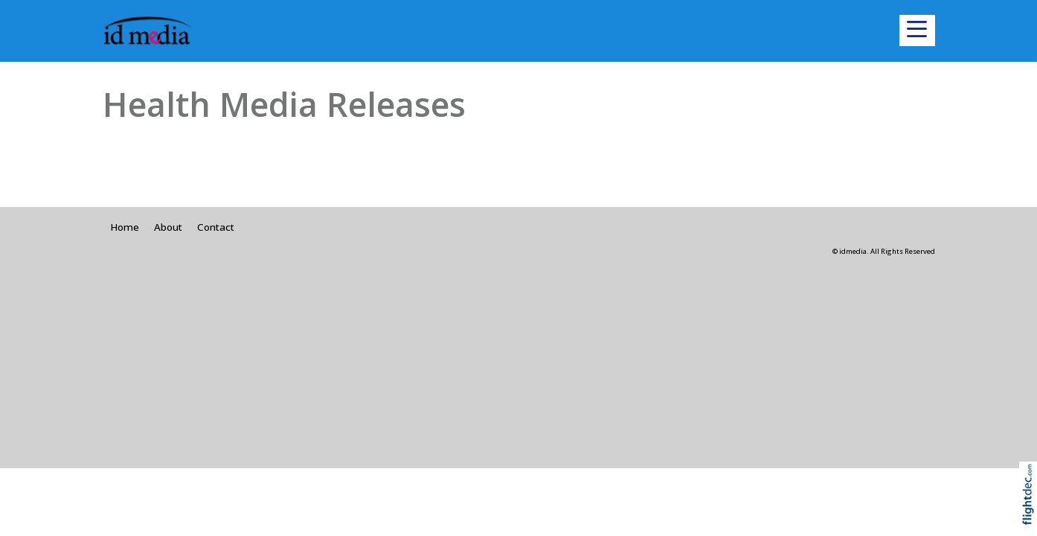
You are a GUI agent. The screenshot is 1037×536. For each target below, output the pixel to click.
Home (124, 227)
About (168, 227)
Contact (215, 227)
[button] (917, 30)
